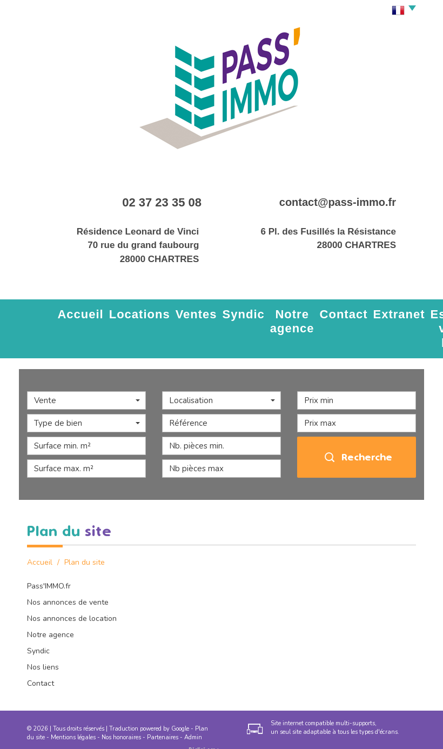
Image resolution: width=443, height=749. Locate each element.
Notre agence (218, 316)
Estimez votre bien (362, 316)
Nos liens (43, 643)
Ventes (141, 311)
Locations (102, 311)
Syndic (174, 311)
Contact (265, 311)
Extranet (304, 311)
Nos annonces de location (72, 594)
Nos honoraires (121, 712)
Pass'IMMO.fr (49, 562)
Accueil (60, 311)
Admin (193, 712)
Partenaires (162, 712)
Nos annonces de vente (68, 578)
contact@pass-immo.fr (337, 202)
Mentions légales (73, 712)
